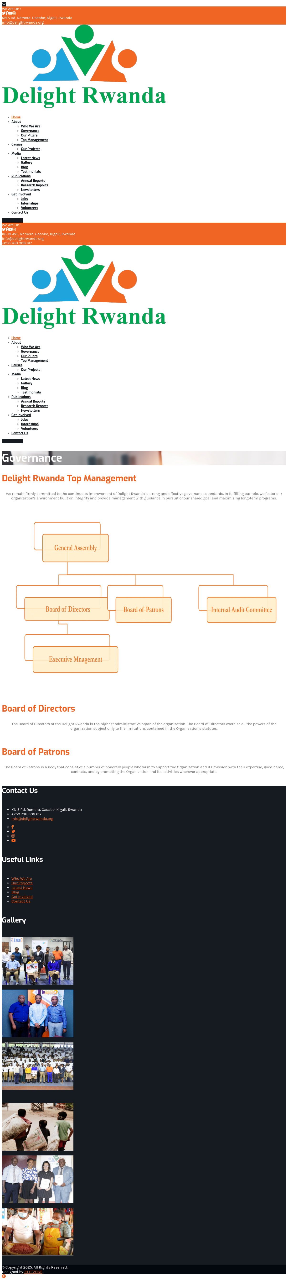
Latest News (21, 887)
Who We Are (21, 878)
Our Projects (22, 883)
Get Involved (22, 896)
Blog (15, 892)
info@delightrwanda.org (32, 818)
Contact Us (21, 901)
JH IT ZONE (33, 1271)
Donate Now (12, 220)
